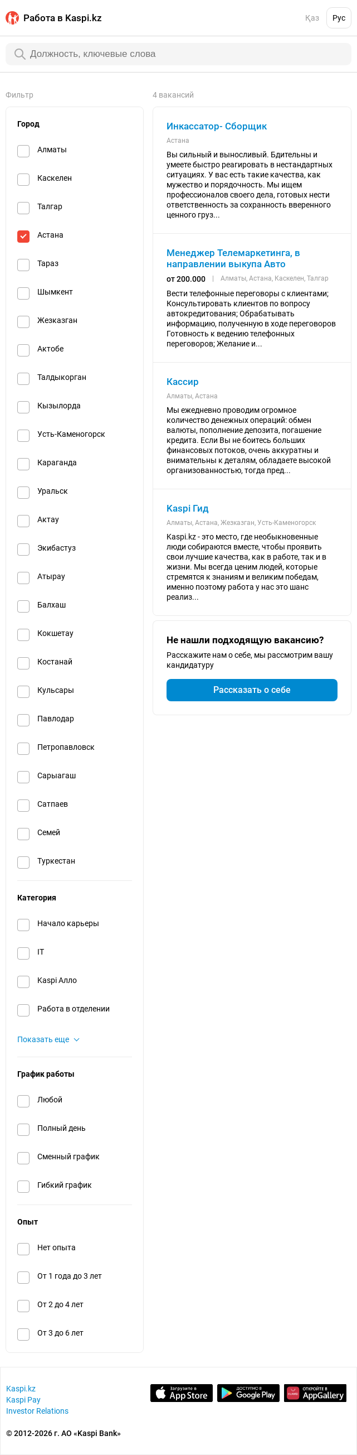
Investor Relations (37, 1410)
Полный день (61, 1128)
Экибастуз (56, 547)
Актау (48, 519)
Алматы (52, 149)
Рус (338, 17)
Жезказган (57, 320)
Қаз (312, 17)
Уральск (52, 490)
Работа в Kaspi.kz (62, 17)
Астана (50, 234)
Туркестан (56, 860)
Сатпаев (52, 803)
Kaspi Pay (23, 1399)
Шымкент (55, 291)
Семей (48, 832)
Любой (49, 1099)
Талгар (49, 206)
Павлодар (55, 718)
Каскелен (54, 178)
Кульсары (55, 690)
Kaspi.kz (21, 1388)
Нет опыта (56, 1247)
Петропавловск (66, 747)
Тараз (47, 263)
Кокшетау (55, 633)
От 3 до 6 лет (60, 1332)
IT (40, 951)
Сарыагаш (56, 775)
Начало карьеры (68, 923)
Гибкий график (64, 1185)
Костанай (54, 661)
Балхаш (51, 604)
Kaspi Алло (57, 980)
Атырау (51, 576)
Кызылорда (59, 405)
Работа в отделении (73, 1008)
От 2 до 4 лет (60, 1304)
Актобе (50, 348)
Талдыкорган (61, 377)
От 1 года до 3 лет (69, 1275)
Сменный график (68, 1156)
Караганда (57, 462)
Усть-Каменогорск (71, 434)
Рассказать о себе (252, 690)
